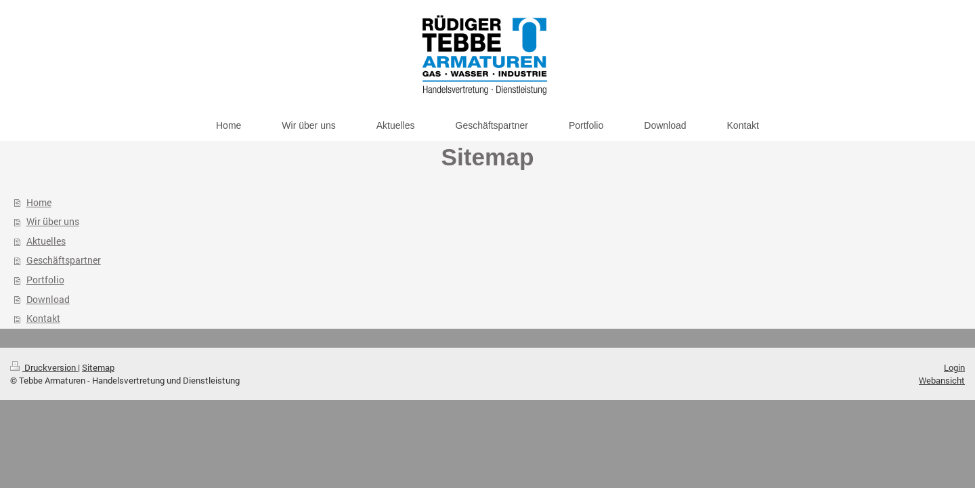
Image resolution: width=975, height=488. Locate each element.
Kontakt (43, 318)
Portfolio (45, 279)
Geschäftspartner (63, 259)
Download (48, 299)
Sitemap (98, 367)
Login (954, 367)
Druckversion (44, 367)
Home (38, 202)
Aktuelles (46, 241)
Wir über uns (52, 221)
